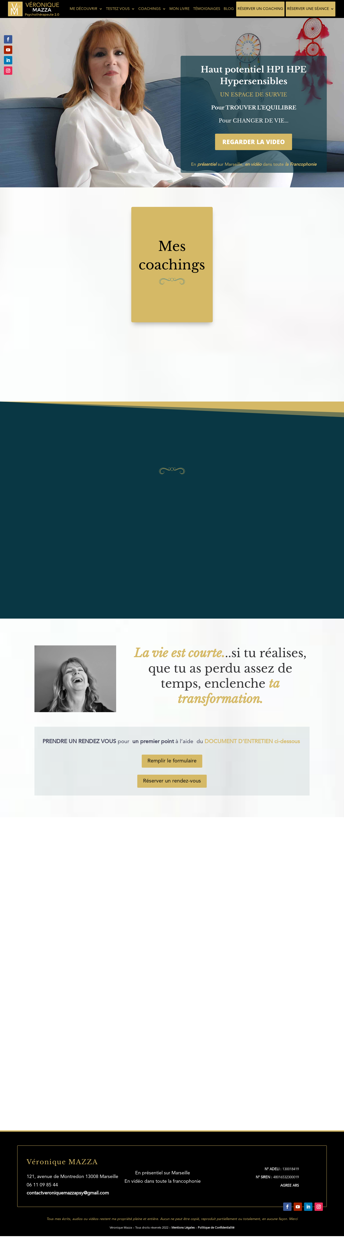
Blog (229, 9)
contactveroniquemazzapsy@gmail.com (68, 1192)
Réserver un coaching (260, 9)
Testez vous (118, 9)
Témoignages (206, 9)
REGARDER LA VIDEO (253, 142)
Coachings (149, 9)
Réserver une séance (308, 9)
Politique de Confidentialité (216, 1226)
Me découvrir (83, 9)
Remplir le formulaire (172, 761)
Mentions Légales (183, 1226)
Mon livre (179, 9)
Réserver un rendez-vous (172, 781)
